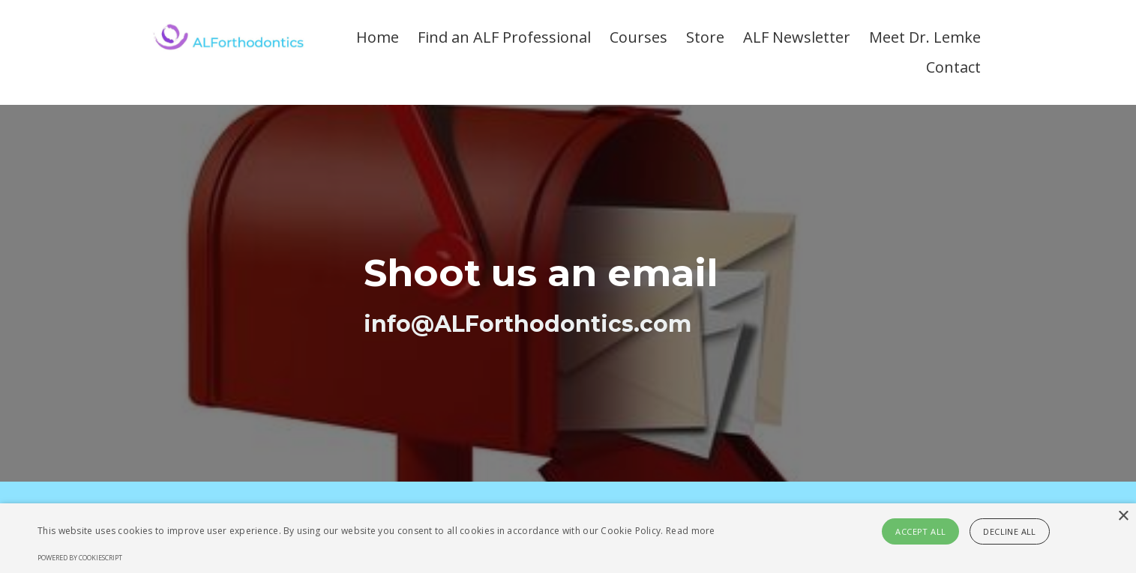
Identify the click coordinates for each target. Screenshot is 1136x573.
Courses (638, 37)
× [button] (1123, 516)
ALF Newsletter (796, 37)
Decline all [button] (1009, 531)
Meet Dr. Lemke (925, 37)
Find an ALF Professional (504, 37)
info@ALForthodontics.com (527, 324)
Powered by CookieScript (79, 558)
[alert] (568, 538)
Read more (690, 530)
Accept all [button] (920, 531)
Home (377, 37)
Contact (953, 67)
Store (705, 37)
